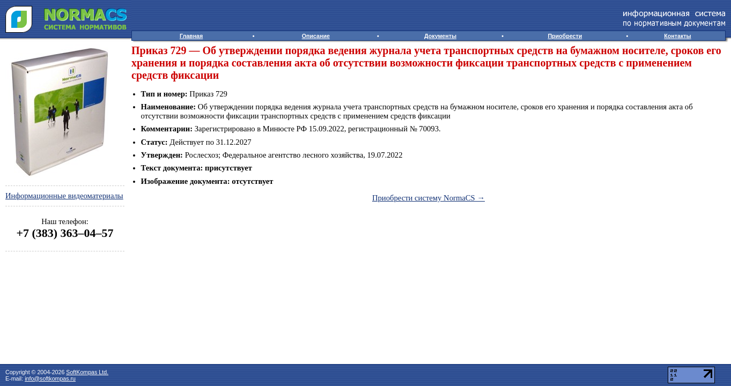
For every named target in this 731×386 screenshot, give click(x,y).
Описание (316, 36)
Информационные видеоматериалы (64, 195)
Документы (440, 36)
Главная (191, 36)
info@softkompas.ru (50, 378)
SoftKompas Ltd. (87, 372)
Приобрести (565, 36)
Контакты (677, 36)
